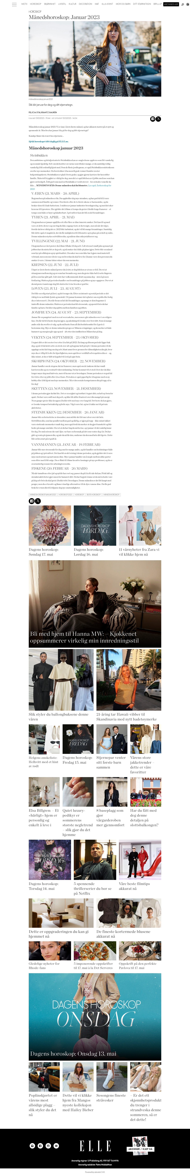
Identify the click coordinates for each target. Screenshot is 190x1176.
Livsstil (62, 4)
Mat (97, 4)
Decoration (85, 4)
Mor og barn (123, 4)
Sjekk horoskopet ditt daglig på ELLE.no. (48, 141)
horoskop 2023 (65, 495)
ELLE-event (107, 4)
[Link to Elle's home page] (95, 1146)
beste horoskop (94, 495)
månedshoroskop (111, 495)
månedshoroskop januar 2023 (43, 495)
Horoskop (35, 4)
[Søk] (182, 4)
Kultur (72, 4)
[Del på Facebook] (153, 119)
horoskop (79, 495)
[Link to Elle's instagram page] (32, 1146)
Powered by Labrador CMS (95, 1172)
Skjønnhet (50, 4)
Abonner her (171, 4)
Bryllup (158, 4)
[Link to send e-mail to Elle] (56, 1146)
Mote (24, 4)
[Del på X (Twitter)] (158, 119)
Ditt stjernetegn (142, 4)
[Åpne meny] (14, 4)
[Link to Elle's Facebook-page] (40, 1146)
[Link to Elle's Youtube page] (48, 1146)
